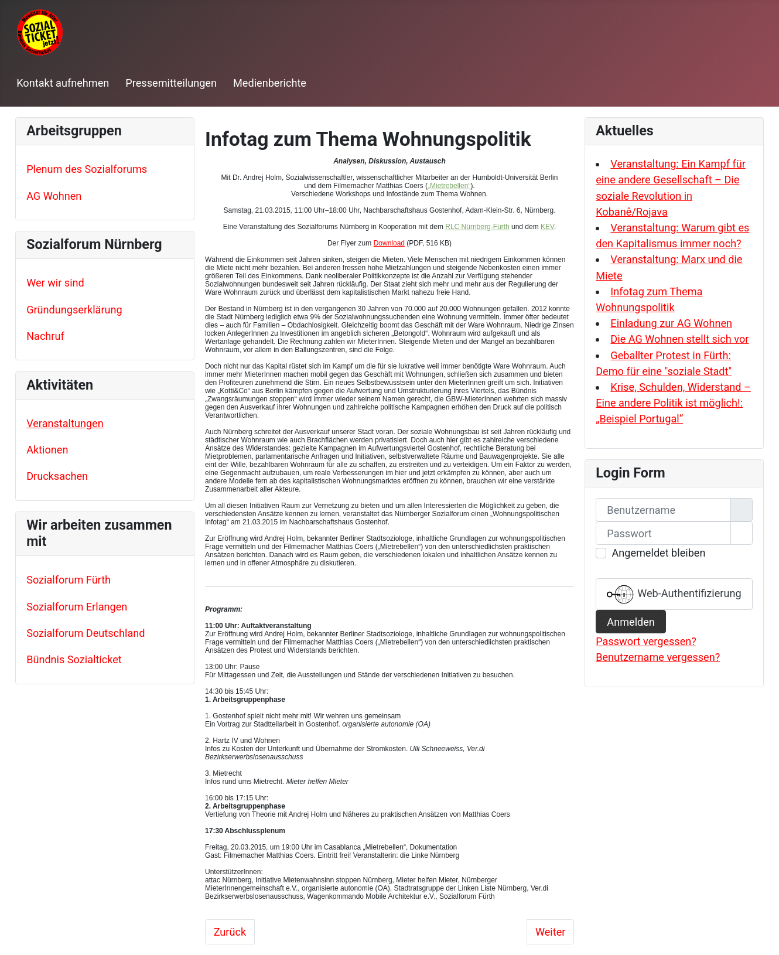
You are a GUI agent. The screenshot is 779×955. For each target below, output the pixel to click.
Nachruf (45, 336)
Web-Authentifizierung (674, 594)
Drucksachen (57, 476)
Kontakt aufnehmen (62, 83)
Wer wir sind (55, 283)
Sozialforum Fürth (68, 580)
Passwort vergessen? (646, 641)
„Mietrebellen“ (449, 186)
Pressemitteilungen (171, 83)
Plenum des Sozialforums (86, 169)
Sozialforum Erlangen (76, 607)
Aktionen (47, 450)
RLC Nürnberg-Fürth (477, 227)
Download (389, 243)
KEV (547, 227)
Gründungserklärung (74, 309)
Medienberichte (269, 83)
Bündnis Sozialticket (74, 659)
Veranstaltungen (65, 423)
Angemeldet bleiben (658, 553)
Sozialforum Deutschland (85, 633)
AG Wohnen (53, 196)
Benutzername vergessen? (658, 657)
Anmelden (631, 622)
